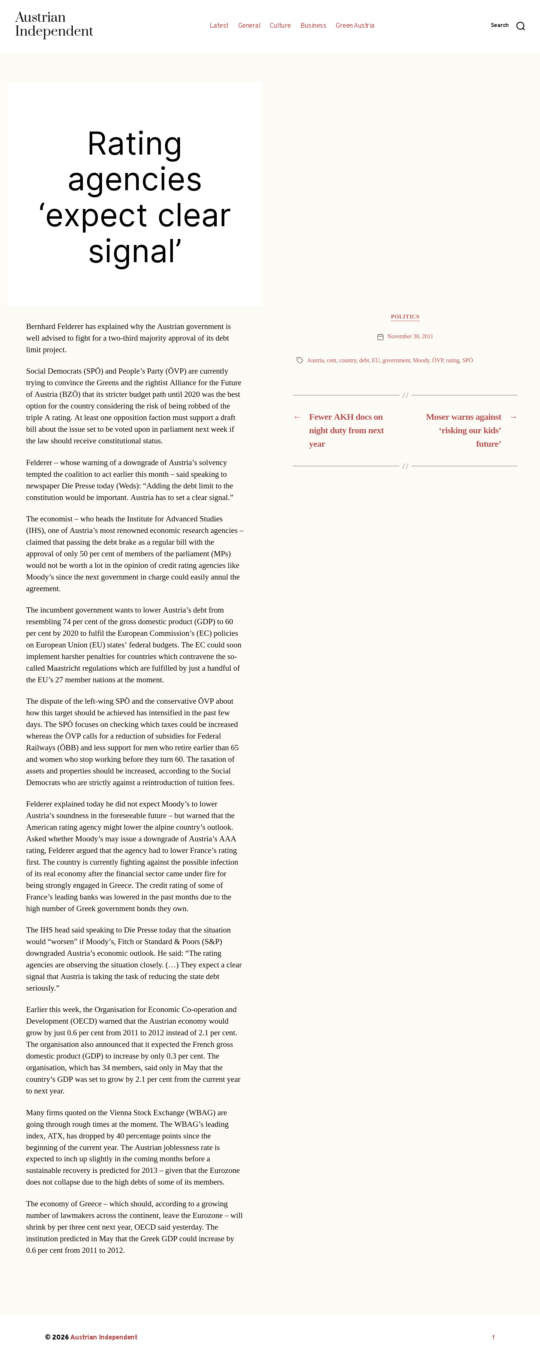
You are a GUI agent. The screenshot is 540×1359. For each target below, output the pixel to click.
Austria (315, 360)
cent (331, 360)
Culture (280, 26)
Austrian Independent (104, 1337)
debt (364, 360)
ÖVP (437, 360)
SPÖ (467, 360)
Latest (219, 26)
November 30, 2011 (410, 336)
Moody (421, 360)
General (249, 26)
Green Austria (355, 26)
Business (313, 26)
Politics (405, 317)
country (347, 360)
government (396, 360)
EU (376, 360)
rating (452, 360)
